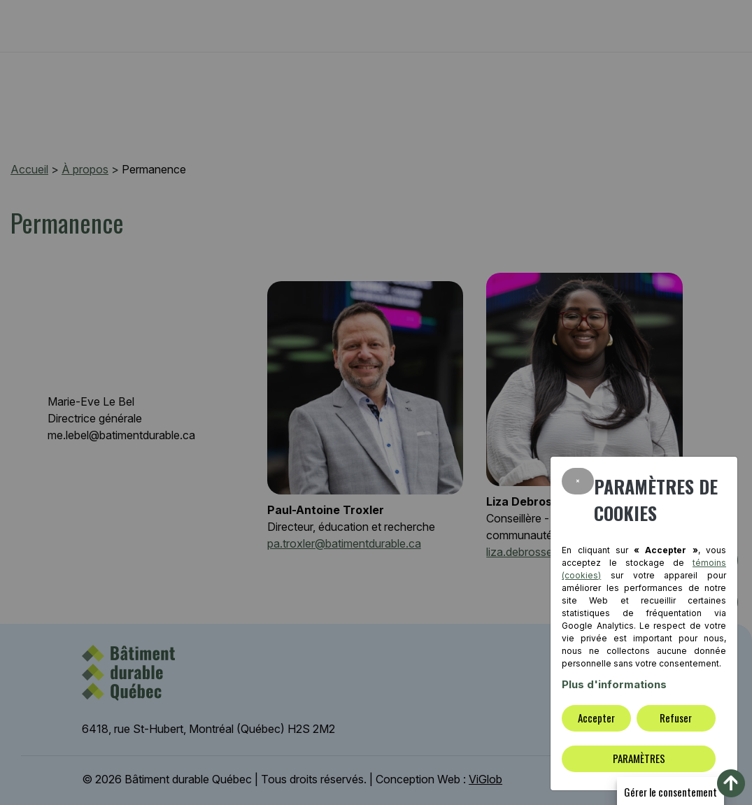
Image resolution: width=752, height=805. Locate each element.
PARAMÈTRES (639, 758)
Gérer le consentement (670, 791)
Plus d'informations (614, 684)
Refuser (676, 717)
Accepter (596, 717)
